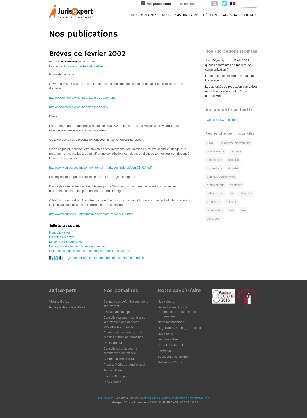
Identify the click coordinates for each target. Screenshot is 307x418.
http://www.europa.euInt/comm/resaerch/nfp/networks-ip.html (91, 214)
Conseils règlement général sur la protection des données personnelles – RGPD (125, 322)
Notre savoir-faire (180, 15)
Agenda (230, 15)
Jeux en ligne (112, 370)
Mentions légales (150, 397)
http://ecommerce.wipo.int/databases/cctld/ (78, 107)
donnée (127, 258)
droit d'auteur (215, 185)
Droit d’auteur (112, 343)
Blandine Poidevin (61, 237)
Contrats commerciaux (119, 359)
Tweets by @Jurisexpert (221, 119)
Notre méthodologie (171, 322)
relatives (231, 202)
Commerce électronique (235, 143)
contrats (98, 258)
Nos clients (165, 333)
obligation (246, 193)
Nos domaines (144, 15)
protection (213, 202)
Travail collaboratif (170, 345)
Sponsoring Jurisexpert (173, 356)
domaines (113, 258)
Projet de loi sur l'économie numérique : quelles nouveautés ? (91, 251)
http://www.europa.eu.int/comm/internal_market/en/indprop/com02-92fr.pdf (100, 167)
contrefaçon (214, 160)
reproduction (215, 210)
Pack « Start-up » (115, 376)
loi (231, 193)
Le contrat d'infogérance (66, 241)
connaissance (82, 258)
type (243, 210)
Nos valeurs (166, 301)
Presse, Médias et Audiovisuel (124, 364)
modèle (139, 258)
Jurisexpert (107, 397)
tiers (232, 210)
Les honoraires (168, 339)
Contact (250, 15)
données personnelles (221, 176)
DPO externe (112, 382)
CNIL (210, 143)
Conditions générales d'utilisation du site (185, 397)
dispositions (214, 168)
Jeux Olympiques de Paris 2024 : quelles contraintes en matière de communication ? (228, 65)
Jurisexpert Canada (171, 362)
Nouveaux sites (60, 232)
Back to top (153, 409)
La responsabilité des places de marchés (77, 246)
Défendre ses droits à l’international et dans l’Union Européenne (177, 311)
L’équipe (210, 15)
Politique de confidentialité (67, 307)
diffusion (233, 160)
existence (236, 185)
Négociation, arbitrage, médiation (180, 328)
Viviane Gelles (59, 301)
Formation (165, 351)
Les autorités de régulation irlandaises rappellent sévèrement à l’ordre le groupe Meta (231, 91)
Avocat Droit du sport (117, 312)
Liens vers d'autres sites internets (85, 66)
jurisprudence (215, 193)
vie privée (213, 218)
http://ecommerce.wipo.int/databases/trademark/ (82, 97)
